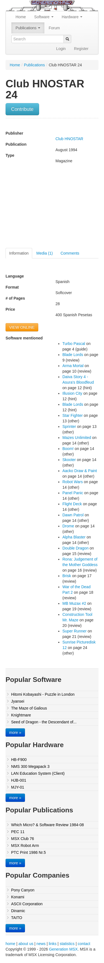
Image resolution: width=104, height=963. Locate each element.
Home (21, 17)
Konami (17, 897)
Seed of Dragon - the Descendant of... (44, 722)
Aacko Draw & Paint (79, 471)
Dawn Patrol (72, 515)
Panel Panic (72, 493)
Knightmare (21, 715)
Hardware (72, 17)
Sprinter (69, 426)
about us (25, 943)
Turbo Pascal (73, 343)
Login (61, 48)
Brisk (66, 576)
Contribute (22, 109)
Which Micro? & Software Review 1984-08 (47, 825)
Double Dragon (75, 548)
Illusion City (72, 393)
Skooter (69, 459)
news (41, 943)
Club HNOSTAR (69, 139)
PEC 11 (17, 831)
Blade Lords (72, 354)
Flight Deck (72, 504)
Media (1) (44, 253)
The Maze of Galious (29, 708)
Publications (28, 28)
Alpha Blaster (73, 537)
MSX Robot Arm (25, 845)
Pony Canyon (22, 890)
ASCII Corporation (27, 904)
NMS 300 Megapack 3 (30, 766)
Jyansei (17, 701)
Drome (68, 526)
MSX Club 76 (22, 838)
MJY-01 (17, 787)
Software (43, 17)
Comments (69, 253)
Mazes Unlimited (76, 437)
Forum (54, 28)
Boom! (67, 448)
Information (19, 253)
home (10, 943)
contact (84, 943)
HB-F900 (19, 759)
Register (81, 48)
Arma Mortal (72, 365)
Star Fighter (72, 415)
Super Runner (74, 631)
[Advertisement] (52, 208)
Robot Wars (72, 482)
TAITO (16, 917)
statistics (67, 943)
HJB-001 (18, 780)
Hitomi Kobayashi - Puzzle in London (43, 694)
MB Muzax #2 (74, 603)
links (53, 943)
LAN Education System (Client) (38, 773)
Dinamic (18, 911)
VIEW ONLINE (22, 327)
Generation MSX (63, 949)
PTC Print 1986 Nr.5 (28, 852)
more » (15, 732)
